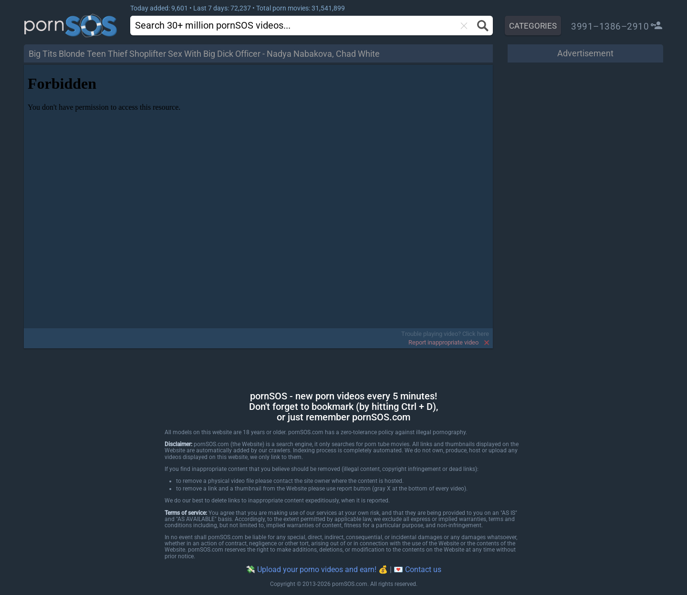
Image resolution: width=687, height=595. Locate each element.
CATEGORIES (533, 26)
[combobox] (296, 25)
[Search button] (481, 25)
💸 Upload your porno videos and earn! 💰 (317, 569)
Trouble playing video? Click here (445, 333)
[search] (279, 25)
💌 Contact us (417, 569)
